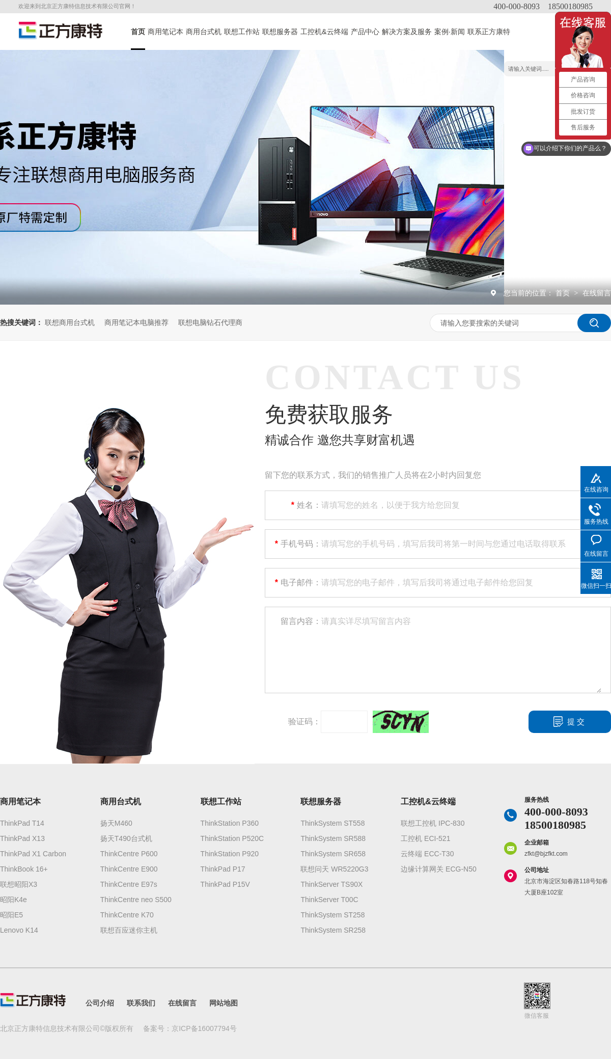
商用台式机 (203, 32)
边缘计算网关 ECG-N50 (439, 869)
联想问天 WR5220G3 (334, 869)
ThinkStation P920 (230, 854)
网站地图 (223, 1003)
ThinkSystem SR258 (333, 930)
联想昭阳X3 (18, 884)
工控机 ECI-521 (425, 838)
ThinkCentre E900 (129, 869)
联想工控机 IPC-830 (432, 823)
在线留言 (596, 293)
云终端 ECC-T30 (427, 854)
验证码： (304, 721)
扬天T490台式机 (126, 838)
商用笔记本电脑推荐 (136, 322)
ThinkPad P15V (225, 884)
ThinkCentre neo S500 (136, 899)
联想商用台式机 (70, 322)
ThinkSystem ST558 (332, 823)
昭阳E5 (11, 915)
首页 (138, 32)
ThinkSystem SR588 (333, 838)
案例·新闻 (449, 32)
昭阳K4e (13, 899)
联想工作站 (242, 32)
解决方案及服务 (407, 32)
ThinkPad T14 (22, 823)
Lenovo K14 (19, 930)
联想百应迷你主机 (128, 930)
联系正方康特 (488, 32)
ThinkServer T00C (329, 899)
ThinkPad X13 (22, 838)
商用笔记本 (165, 32)
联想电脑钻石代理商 (210, 322)
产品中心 (365, 32)
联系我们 (141, 1003)
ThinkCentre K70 (127, 915)
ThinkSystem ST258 (332, 915)
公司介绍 (100, 1003)
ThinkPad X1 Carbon (33, 854)
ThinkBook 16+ (24, 869)
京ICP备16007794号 (204, 1028)
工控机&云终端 (324, 32)
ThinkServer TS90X (331, 884)
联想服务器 (280, 32)
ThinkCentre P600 (129, 854)
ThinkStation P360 (230, 823)
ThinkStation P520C (232, 838)
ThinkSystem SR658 (333, 854)
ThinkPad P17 (223, 869)
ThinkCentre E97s (128, 884)
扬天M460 (116, 823)
